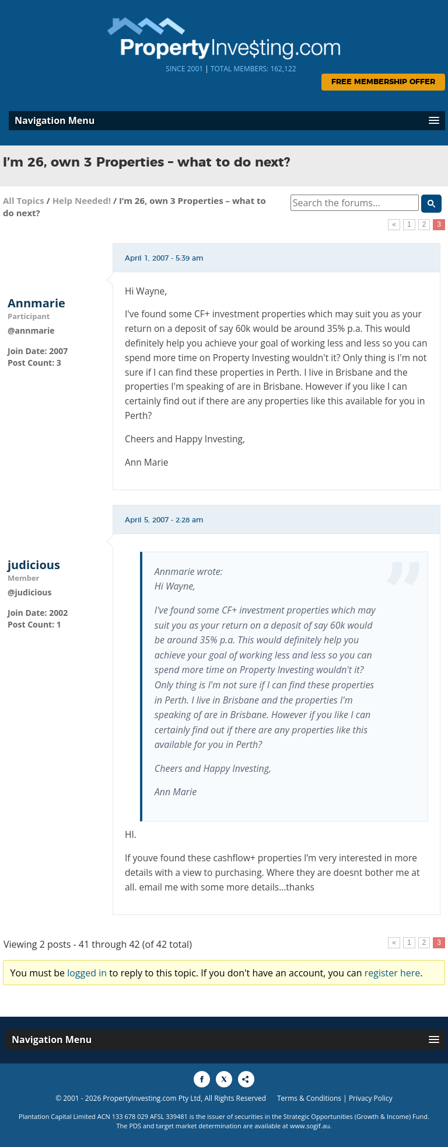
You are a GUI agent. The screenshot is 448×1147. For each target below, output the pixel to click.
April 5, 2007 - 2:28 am (164, 520)
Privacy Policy (371, 1098)
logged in (87, 972)
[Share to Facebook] (202, 1079)
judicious (34, 565)
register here (393, 972)
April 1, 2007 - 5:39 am (164, 258)
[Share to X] (224, 1079)
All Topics (23, 200)
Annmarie (36, 303)
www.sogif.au (310, 1125)
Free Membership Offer (383, 82)
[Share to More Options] (246, 1079)
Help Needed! (81, 200)
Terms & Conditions (309, 1098)
